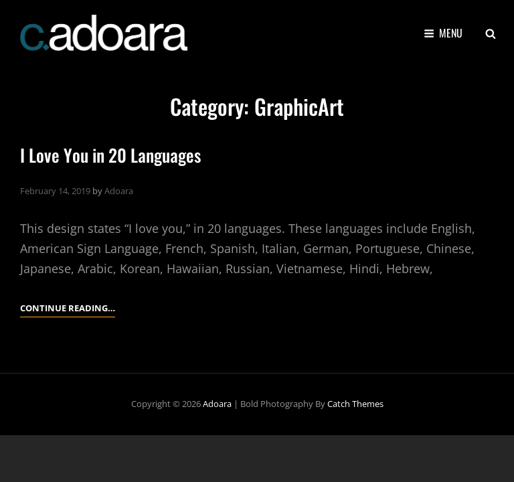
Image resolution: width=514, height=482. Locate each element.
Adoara (118, 191)
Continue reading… (67, 308)
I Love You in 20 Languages (110, 155)
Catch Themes (355, 404)
